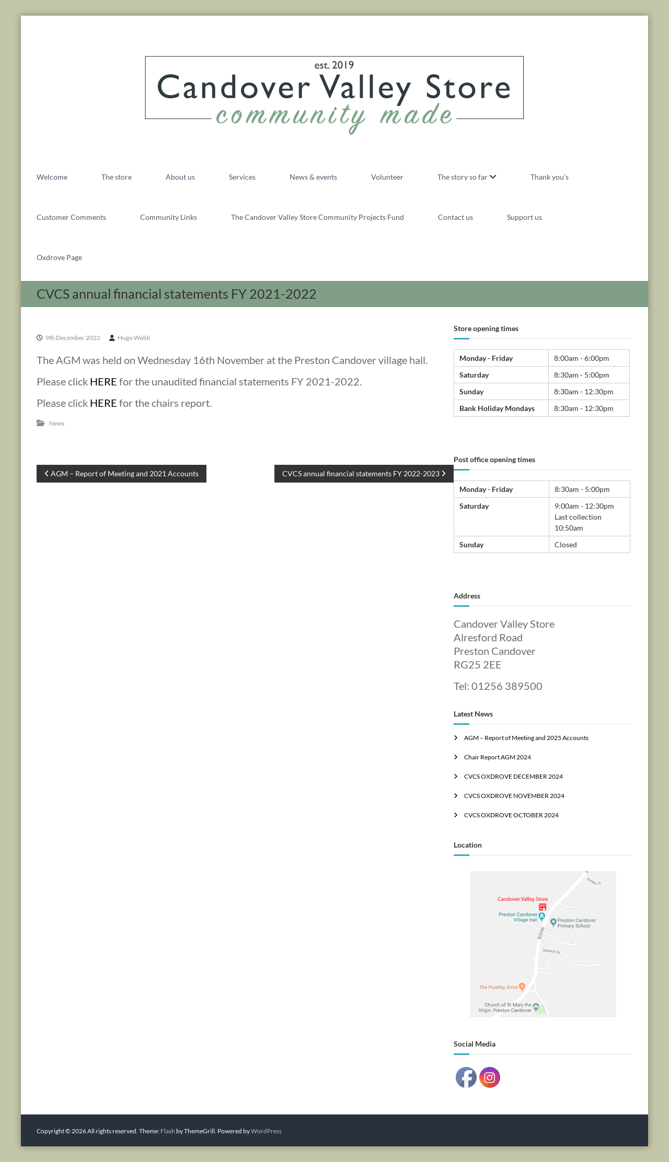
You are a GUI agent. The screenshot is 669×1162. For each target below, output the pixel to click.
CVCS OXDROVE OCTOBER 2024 (511, 815)
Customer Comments (71, 217)
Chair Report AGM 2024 (497, 757)
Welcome (52, 176)
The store (116, 176)
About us (180, 176)
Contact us (455, 217)
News (56, 423)
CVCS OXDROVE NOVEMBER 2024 (514, 796)
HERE (103, 381)
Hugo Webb (134, 338)
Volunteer (387, 176)
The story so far (462, 176)
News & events (313, 176)
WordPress (266, 1131)
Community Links (168, 217)
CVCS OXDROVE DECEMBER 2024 (513, 776)
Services (242, 176)
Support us (524, 217)
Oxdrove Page (59, 257)
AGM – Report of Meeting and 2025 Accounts (526, 738)
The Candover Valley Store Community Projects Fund (317, 217)
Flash (167, 1131)
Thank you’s (549, 176)
